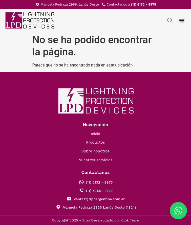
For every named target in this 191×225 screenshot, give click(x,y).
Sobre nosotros (95, 151)
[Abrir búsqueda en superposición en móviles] (170, 20)
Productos (95, 142)
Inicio (95, 134)
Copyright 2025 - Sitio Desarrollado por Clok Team (95, 220)
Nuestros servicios (95, 160)
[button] (182, 20)
